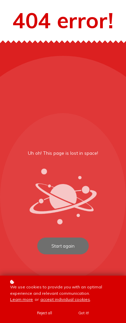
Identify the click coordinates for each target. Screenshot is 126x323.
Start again (63, 246)
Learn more (21, 299)
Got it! (83, 313)
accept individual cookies (65, 299)
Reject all (44, 313)
